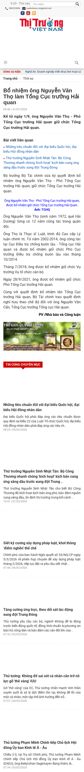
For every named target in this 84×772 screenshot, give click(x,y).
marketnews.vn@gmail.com (37, 8)
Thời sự (27, 78)
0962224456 (12, 8)
